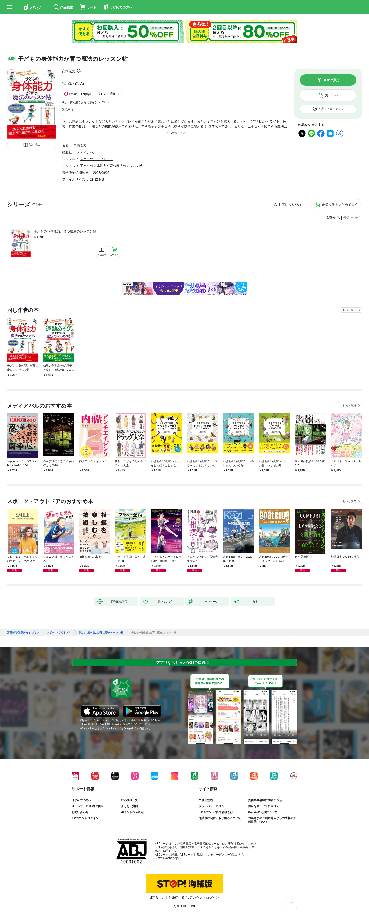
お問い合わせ (80, 812)
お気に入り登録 (289, 204)
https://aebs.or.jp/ (168, 858)
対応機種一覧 (129, 800)
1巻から (333, 218)
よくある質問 (129, 806)
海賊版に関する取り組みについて (220, 818)
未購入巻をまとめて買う (340, 204)
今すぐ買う (331, 80)
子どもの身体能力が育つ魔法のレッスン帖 (65, 231)
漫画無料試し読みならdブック (23, 632)
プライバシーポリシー (213, 806)
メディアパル (86, 152)
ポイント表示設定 (132, 812)
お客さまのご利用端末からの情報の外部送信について (272, 820)
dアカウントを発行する (167, 897)
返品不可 (67, 109)
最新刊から (352, 218)
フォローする (78, 71)
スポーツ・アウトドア (96, 159)
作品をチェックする (331, 108)
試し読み (34, 144)
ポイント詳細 (106, 94)
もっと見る (349, 310)
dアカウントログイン (85, 818)
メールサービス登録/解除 (87, 806)
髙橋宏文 (68, 71)
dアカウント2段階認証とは (216, 812)
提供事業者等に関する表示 (265, 800)
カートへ (331, 95)
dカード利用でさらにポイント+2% (84, 102)
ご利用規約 (206, 800)
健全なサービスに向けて (263, 806)
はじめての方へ (81, 800)
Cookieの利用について (262, 812)
